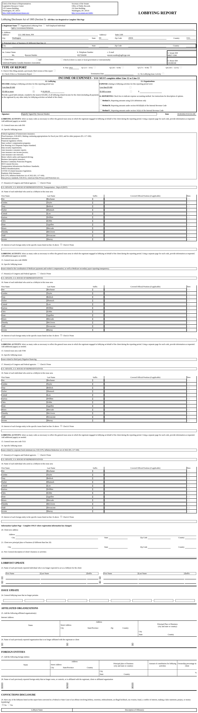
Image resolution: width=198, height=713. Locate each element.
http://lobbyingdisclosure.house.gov (16, 13)
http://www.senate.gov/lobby (82, 13)
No (4, 705)
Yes (10, 705)
